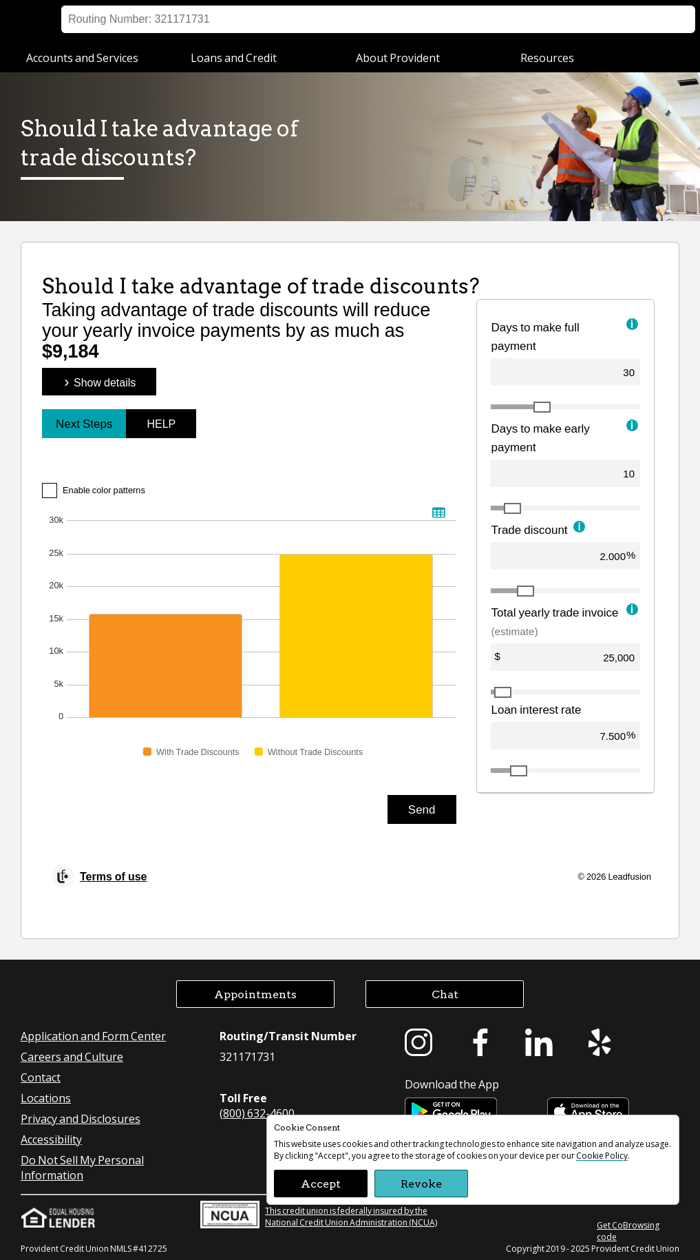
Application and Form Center (93, 1036)
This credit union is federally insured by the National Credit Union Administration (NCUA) (318, 1214)
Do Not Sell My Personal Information (82, 1167)
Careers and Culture (72, 1056)
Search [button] (664, 19)
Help (540, 19)
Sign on (429, 19)
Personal (87, 19)
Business (165, 19)
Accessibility (51, 1139)
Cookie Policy (602, 1155)
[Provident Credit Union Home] (40, 19)
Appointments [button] (255, 994)
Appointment (599, 19)
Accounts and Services (82, 57)
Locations (487, 19)
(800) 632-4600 (257, 1113)
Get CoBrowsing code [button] (628, 1231)
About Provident (398, 57)
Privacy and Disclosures (80, 1118)
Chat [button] (445, 994)
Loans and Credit (234, 57)
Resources (547, 57)
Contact (41, 1077)
